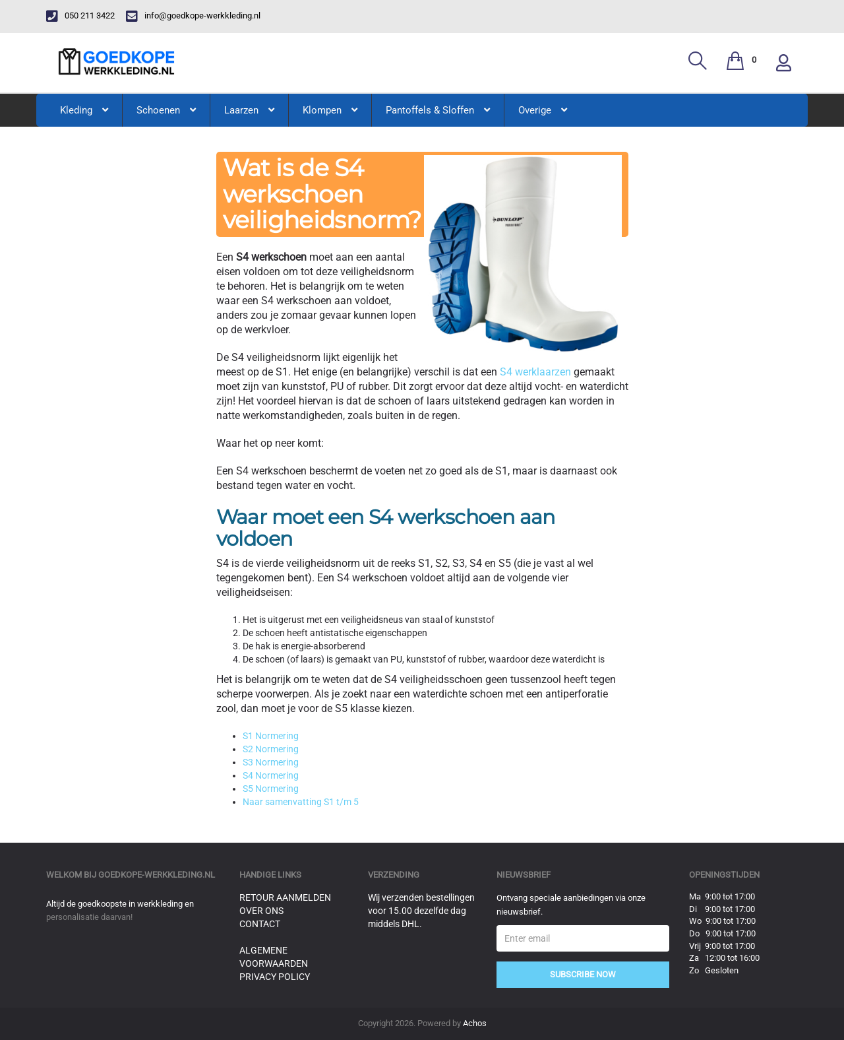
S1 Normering (271, 736)
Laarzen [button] (249, 110)
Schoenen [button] (166, 110)
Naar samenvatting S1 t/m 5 (301, 801)
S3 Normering (271, 762)
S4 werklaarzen (535, 372)
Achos (475, 1023)
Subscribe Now (583, 974)
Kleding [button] (84, 110)
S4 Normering (271, 775)
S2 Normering (271, 749)
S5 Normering (271, 788)
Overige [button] (542, 110)
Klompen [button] (330, 110)
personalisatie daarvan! (89, 917)
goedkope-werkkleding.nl (156, 875)
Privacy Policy (274, 976)
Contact (259, 924)
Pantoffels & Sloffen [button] (438, 110)
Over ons (261, 910)
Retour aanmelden (285, 897)
